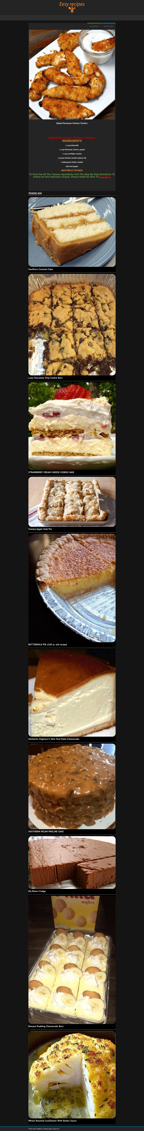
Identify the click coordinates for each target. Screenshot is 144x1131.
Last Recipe (94, 26)
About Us (56, 1129)
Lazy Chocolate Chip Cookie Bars (45, 377)
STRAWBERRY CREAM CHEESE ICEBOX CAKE (51, 472)
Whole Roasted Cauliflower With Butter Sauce (52, 1120)
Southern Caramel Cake (40, 269)
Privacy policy (48, 1129)
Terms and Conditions (35, 1129)
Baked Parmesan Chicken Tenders (72, 123)
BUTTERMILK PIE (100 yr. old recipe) (47, 644)
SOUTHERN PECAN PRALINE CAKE (46, 831)
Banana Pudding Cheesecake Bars (46, 1026)
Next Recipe (108, 26)
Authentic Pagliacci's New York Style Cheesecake (53, 738)
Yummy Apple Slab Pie (40, 529)
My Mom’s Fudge (37, 891)
